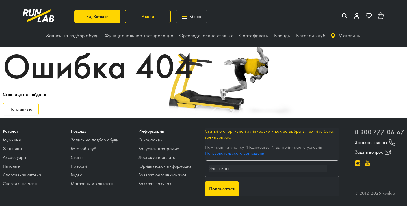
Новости (79, 163)
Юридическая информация (165, 163)
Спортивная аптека (22, 172)
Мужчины (12, 137)
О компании (150, 137)
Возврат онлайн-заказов (162, 172)
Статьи (77, 155)
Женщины (12, 146)
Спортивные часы (20, 181)
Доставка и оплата (156, 155)
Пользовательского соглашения (236, 151)
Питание (11, 163)
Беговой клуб (83, 146)
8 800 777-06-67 (379, 130)
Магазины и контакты (92, 181)
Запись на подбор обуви (95, 137)
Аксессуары (14, 155)
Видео (76, 172)
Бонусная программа (158, 146)
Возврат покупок (154, 181)
